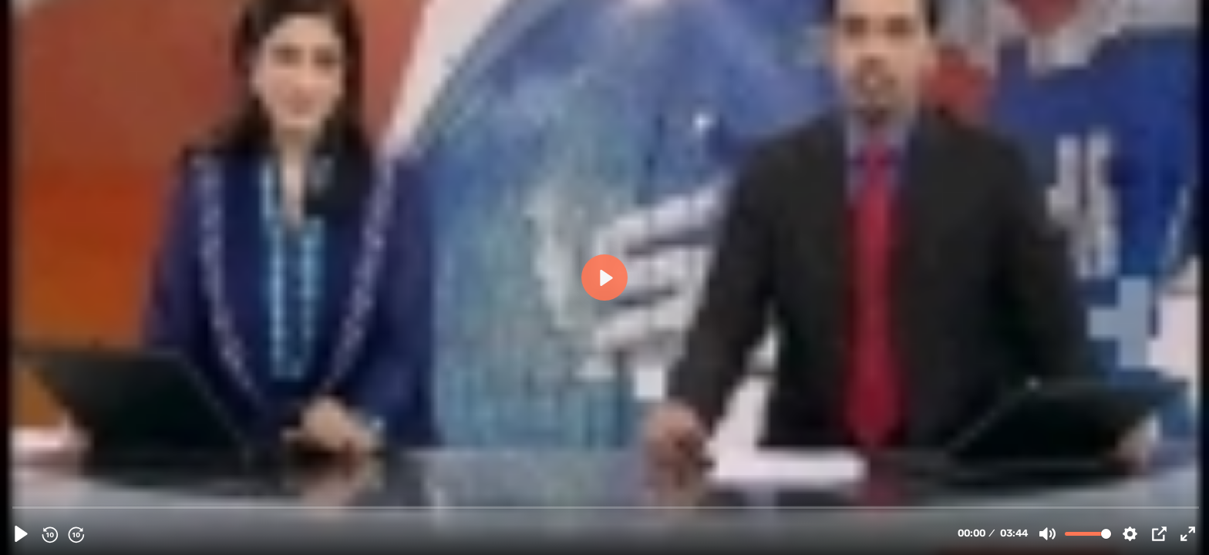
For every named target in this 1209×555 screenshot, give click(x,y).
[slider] (606, 507)
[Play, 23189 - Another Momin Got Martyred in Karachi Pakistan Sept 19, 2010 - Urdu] (21, 533)
